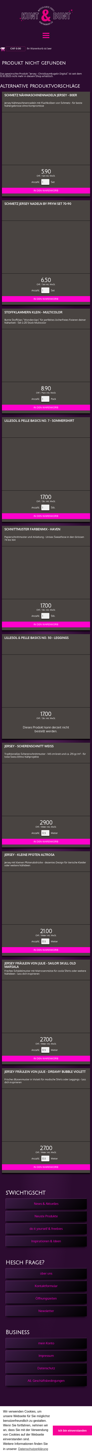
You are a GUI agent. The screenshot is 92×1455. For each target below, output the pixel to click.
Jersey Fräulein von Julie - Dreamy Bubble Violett (45, 1071)
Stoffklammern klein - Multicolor (33, 312)
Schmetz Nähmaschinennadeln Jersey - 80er (40, 95)
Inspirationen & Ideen (46, 1241)
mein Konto (46, 1343)
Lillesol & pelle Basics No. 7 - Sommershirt (39, 420)
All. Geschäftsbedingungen (46, 1381)
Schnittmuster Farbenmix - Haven (32, 529)
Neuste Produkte (46, 1216)
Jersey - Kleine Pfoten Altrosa (29, 854)
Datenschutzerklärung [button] (33, 1449)
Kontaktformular (46, 1286)
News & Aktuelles (46, 1204)
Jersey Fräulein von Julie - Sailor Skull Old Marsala (40, 964)
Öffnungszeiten (46, 1298)
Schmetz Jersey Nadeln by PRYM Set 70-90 (37, 203)
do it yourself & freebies (46, 1229)
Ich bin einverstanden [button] (72, 1430)
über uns (46, 1273)
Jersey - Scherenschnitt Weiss (29, 746)
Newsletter (46, 1311)
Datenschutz (46, 1368)
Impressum (46, 1356)
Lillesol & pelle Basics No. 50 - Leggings (36, 637)
